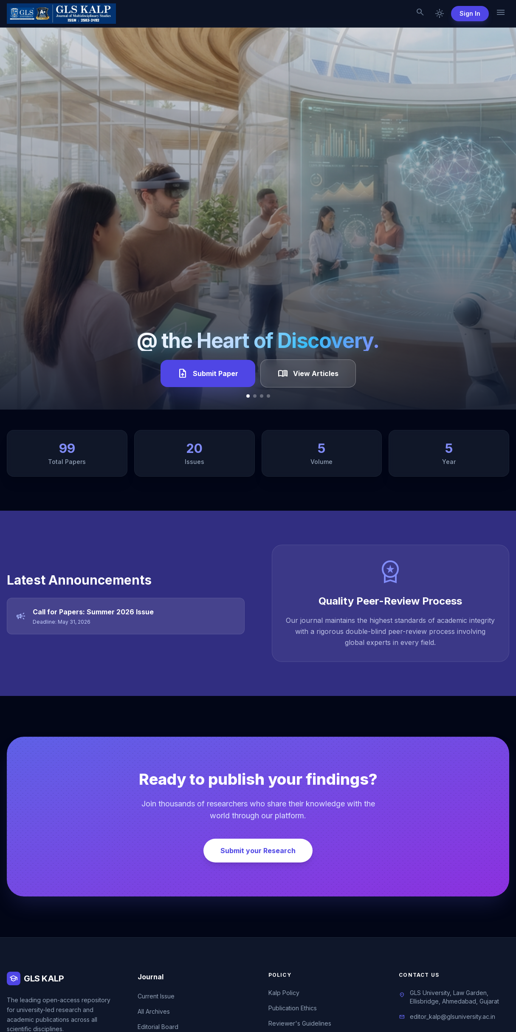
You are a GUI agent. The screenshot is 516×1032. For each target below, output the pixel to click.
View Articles (308, 373)
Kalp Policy (283, 992)
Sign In (470, 13)
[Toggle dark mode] (439, 14)
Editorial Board (158, 1026)
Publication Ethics (292, 1008)
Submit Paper (208, 373)
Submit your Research (258, 850)
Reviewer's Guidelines (299, 1023)
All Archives (154, 1011)
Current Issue (156, 996)
